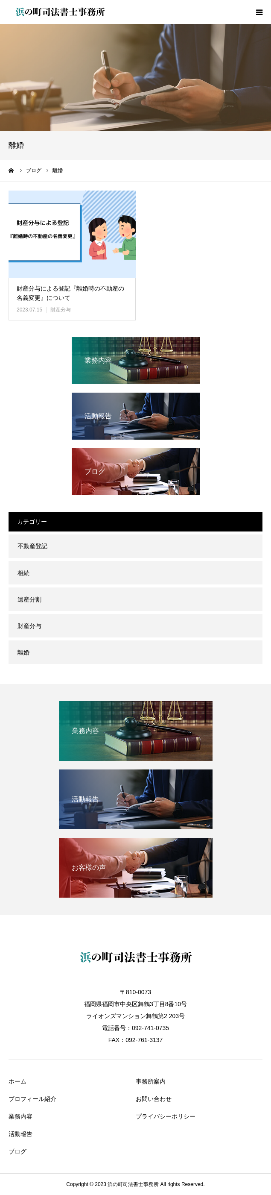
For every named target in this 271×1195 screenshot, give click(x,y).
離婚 (23, 652)
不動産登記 (32, 546)
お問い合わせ (154, 1098)
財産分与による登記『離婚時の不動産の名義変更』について (70, 293)
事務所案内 (151, 1081)
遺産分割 (29, 599)
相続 (23, 573)
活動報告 (20, 1133)
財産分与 (60, 310)
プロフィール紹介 (32, 1098)
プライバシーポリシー (165, 1116)
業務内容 (20, 1116)
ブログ (17, 1151)
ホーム (17, 1081)
